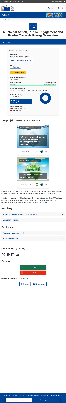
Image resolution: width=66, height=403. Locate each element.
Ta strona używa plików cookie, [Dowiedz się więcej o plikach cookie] (14, 395)
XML (34, 267)
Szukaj (58, 8)
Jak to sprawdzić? (58, 1)
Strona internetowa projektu (20, 61)
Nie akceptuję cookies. (47, 400)
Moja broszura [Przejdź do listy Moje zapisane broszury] (39, 284)
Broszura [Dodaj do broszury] (25, 284)
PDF (34, 272)
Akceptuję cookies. (19, 400)
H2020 (6, 19)
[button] (53, 8)
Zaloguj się (49, 8)
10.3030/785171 (14, 68)
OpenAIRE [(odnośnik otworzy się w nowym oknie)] (42, 202)
